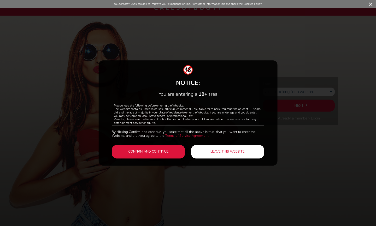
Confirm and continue (148, 151)
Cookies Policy (252, 4)
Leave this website (228, 151)
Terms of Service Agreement (186, 135)
